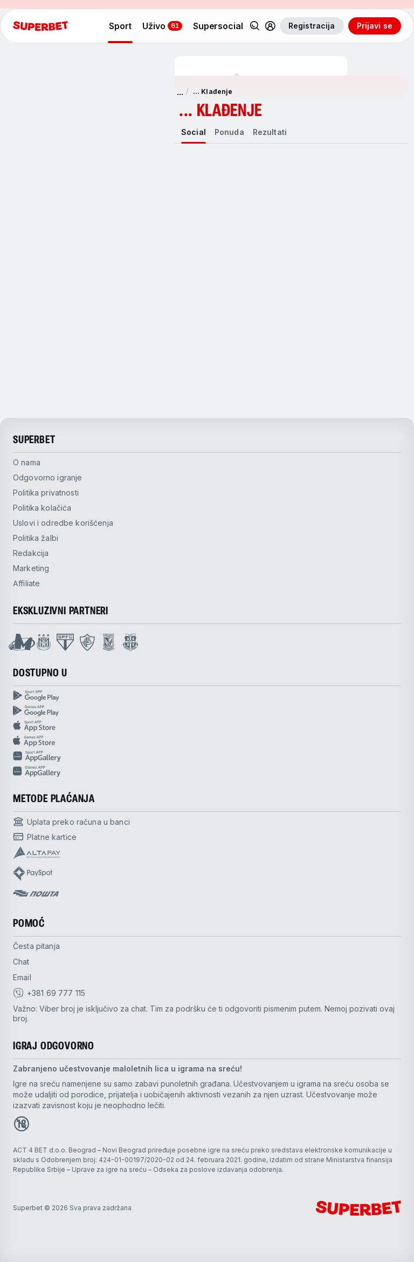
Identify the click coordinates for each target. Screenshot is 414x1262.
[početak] (40, 26)
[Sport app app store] (207, 726)
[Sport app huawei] (207, 756)
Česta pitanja (36, 946)
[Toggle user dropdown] (270, 26)
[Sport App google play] (207, 695)
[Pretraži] (255, 26)
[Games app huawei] (207, 771)
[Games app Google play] (207, 710)
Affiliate (26, 583)
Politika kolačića (42, 507)
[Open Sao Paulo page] (65, 642)
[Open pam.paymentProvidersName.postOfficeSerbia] (36, 893)
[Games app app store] (207, 741)
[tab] (193, 132)
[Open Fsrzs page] (130, 642)
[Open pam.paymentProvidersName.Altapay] (36, 852)
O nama (26, 462)
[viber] (49, 993)
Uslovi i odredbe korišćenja (63, 522)
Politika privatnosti (46, 492)
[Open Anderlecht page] (44, 642)
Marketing (31, 568)
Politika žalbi (35, 537)
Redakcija (31, 553)
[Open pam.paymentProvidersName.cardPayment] (45, 836)
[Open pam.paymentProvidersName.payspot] (32, 873)
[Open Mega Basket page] (22, 642)
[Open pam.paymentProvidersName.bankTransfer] (71, 821)
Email (22, 977)
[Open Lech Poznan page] (108, 642)
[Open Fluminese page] (87, 642)
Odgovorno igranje (47, 477)
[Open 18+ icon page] (21, 1123)
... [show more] (180, 91)
